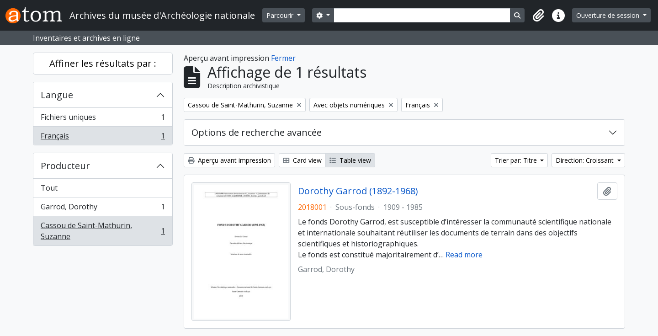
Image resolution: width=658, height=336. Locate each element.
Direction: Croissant (586, 160)
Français (102, 137)
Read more (464, 255)
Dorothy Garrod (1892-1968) (358, 191)
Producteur (65, 166)
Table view (350, 160)
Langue (57, 95)
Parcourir (280, 15)
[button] (538, 15)
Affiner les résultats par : (102, 63)
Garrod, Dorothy (102, 208)
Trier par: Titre (517, 160)
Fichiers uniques (102, 119)
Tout (49, 188)
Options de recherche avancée (256, 132)
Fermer (283, 58)
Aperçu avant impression (229, 160)
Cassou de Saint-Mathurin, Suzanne (102, 230)
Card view (302, 160)
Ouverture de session (608, 15)
